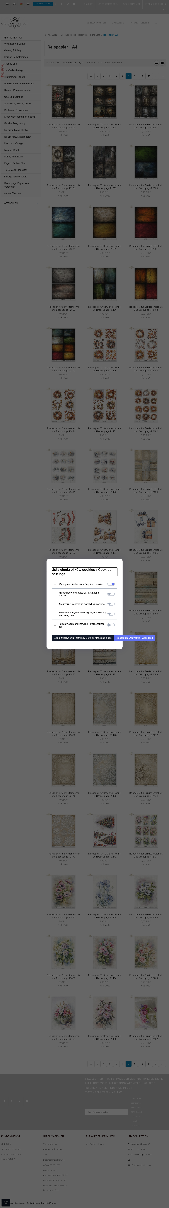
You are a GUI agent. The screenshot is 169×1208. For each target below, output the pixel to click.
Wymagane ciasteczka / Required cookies (78, 587)
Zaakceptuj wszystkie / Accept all (133, 634)
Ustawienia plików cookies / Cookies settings (79, 574)
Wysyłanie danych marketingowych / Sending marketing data (80, 614)
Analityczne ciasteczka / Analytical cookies (79, 603)
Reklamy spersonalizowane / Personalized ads (81, 623)
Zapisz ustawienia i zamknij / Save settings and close (80, 634)
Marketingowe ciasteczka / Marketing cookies (81, 595)
